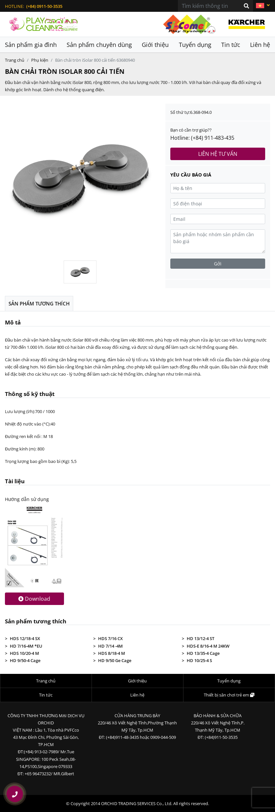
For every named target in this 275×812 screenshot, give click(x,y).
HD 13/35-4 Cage (203, 653)
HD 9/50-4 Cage (25, 660)
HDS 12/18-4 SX (25, 638)
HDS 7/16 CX (110, 638)
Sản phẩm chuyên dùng (99, 45)
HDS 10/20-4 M (24, 653)
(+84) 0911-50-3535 (44, 6)
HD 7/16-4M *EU (26, 646)
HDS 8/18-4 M (111, 653)
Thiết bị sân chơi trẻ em (229, 695)
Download (34, 598)
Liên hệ (260, 45)
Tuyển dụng (195, 45)
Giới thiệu (155, 45)
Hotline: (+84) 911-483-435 (202, 137)
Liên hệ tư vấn (217, 153)
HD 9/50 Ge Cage (114, 660)
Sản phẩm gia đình (31, 45)
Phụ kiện (39, 60)
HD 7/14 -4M (110, 646)
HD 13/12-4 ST (200, 638)
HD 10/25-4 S (199, 660)
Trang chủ (14, 60)
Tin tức (230, 45)
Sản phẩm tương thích (39, 303)
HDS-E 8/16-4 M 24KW (208, 646)
